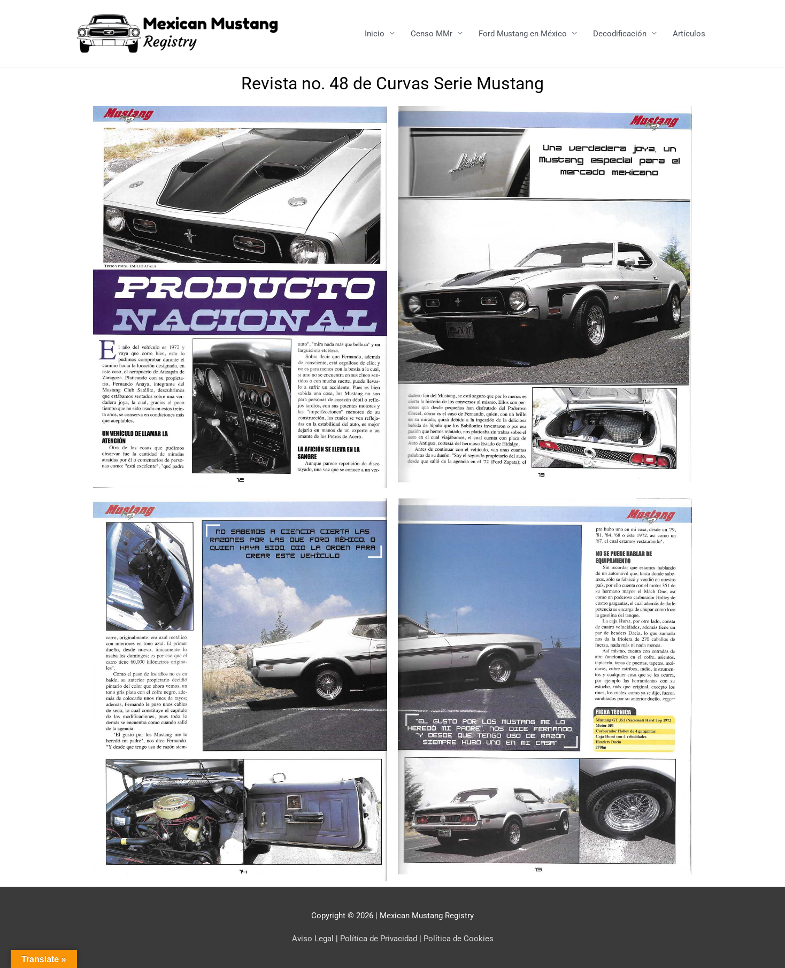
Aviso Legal (313, 938)
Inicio (374, 34)
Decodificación (620, 34)
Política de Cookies (459, 938)
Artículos (689, 34)
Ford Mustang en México (523, 34)
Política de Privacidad (378, 938)
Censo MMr (431, 34)
